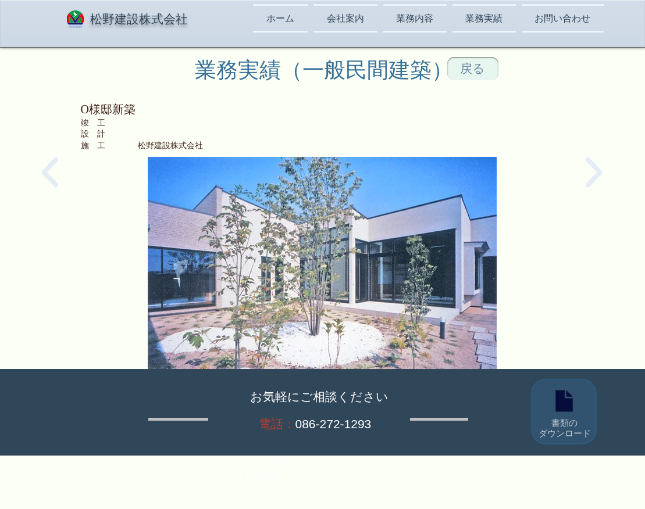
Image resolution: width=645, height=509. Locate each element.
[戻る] (472, 68)
